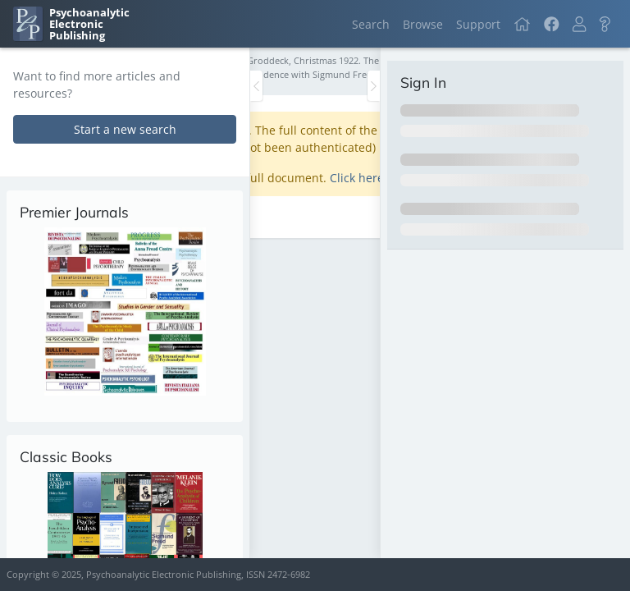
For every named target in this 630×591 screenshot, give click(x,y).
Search (371, 24)
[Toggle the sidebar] (256, 86)
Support (478, 24)
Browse (423, 24)
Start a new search (125, 129)
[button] (579, 24)
